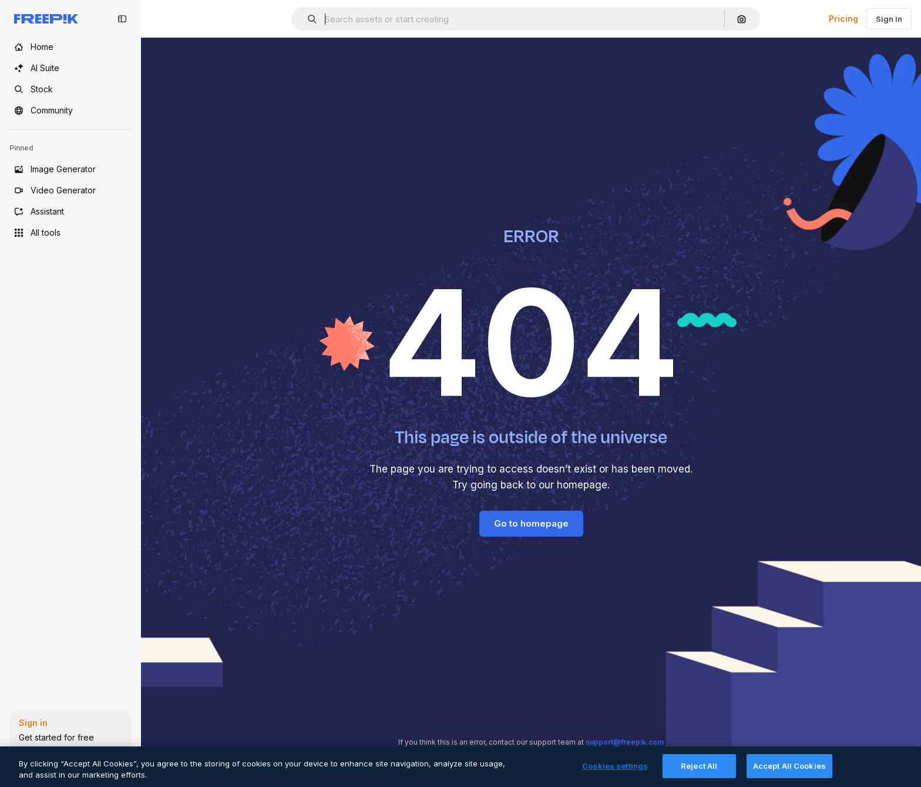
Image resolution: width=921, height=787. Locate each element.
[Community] (70, 110)
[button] (307, 19)
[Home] (70, 47)
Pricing (843, 19)
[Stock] (70, 89)
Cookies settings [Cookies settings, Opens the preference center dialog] (615, 774)
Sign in (889, 19)
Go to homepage (531, 523)
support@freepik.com (625, 742)
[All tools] (70, 232)
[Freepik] (46, 19)
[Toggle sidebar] (122, 18)
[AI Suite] (70, 68)
